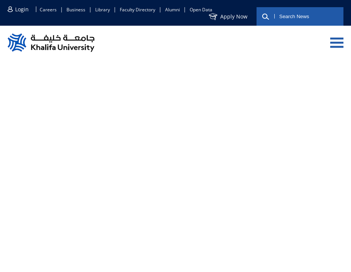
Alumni (172, 9)
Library (102, 9)
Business (75, 9)
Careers (48, 9)
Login (22, 9)
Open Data (201, 9)
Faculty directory (137, 9)
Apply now (233, 16)
